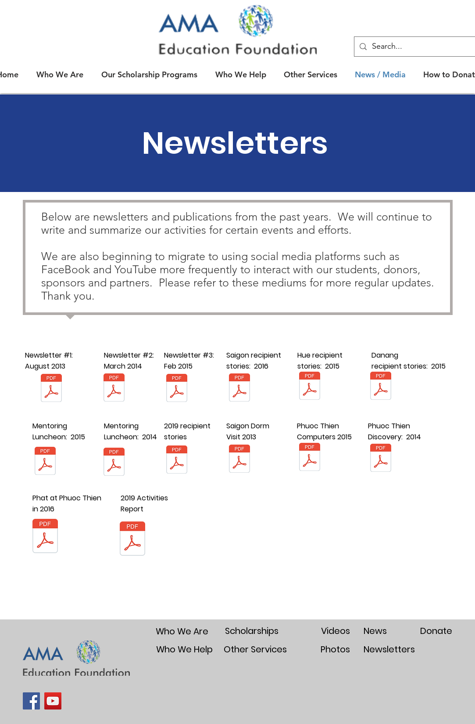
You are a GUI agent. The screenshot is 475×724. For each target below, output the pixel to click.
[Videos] (335, 631)
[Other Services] (255, 649)
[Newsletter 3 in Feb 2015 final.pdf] (176, 389)
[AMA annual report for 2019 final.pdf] (132, 539)
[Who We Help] (185, 649)
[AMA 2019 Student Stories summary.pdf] (176, 460)
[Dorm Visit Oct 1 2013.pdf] (239, 459)
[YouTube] (52, 701)
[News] (375, 631)
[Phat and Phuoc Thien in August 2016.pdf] (45, 536)
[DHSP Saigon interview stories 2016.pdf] (239, 388)
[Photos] (335, 649)
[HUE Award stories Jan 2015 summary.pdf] (309, 387)
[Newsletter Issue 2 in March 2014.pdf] (114, 388)
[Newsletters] (389, 649)
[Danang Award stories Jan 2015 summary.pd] (380, 387)
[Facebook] (31, 701)
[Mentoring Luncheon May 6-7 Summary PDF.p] (45, 462)
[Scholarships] (252, 631)
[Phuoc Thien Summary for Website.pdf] (380, 458)
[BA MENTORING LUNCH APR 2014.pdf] (114, 462)
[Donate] (436, 631)
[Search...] (420, 46)
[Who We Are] (182, 631)
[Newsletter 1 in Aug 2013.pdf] (51, 389)
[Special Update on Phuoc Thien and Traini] (309, 458)
